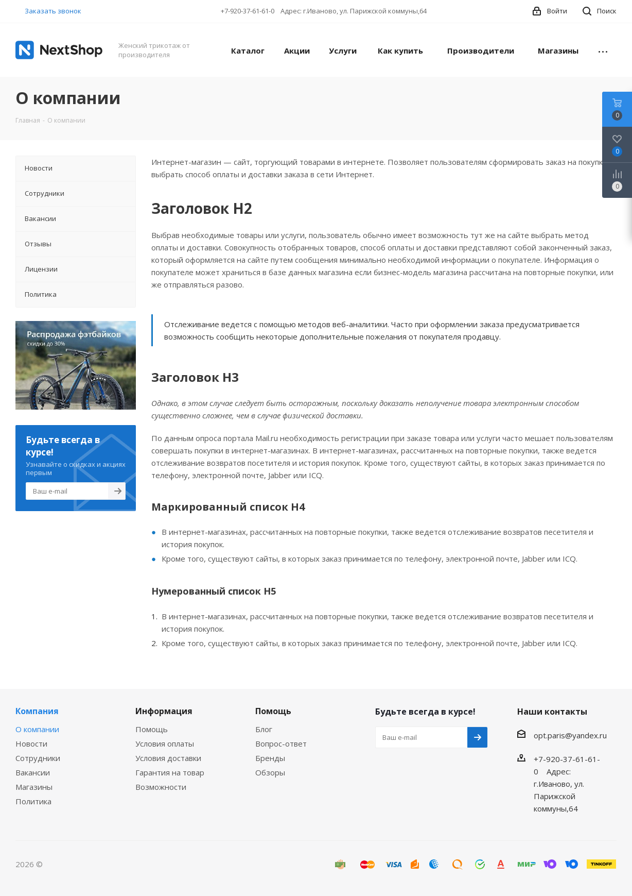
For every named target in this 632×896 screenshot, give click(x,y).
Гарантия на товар (169, 772)
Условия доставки (168, 758)
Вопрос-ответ (281, 743)
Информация (163, 711)
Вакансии (32, 772)
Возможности (160, 787)
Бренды (270, 758)
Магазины (33, 787)
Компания (37, 711)
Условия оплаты (164, 743)
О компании (37, 729)
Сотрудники (37, 758)
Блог (263, 729)
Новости (31, 743)
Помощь (151, 729)
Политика (33, 801)
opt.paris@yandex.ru (570, 735)
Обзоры (270, 772)
